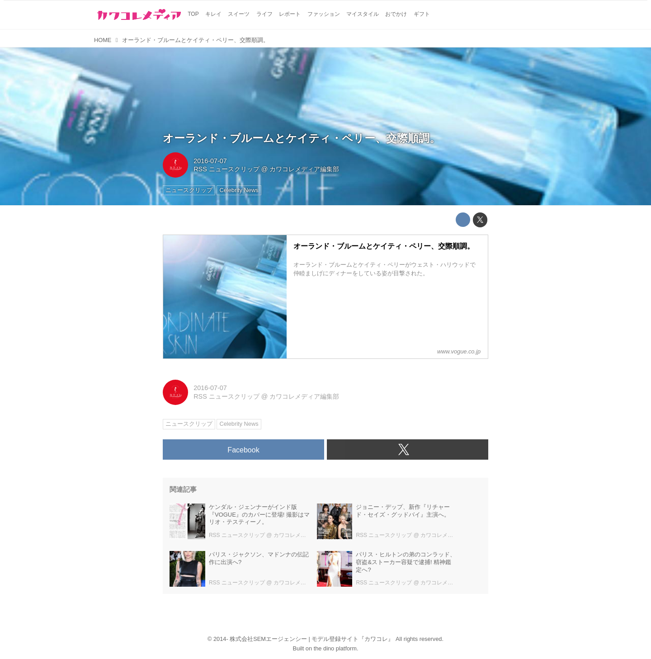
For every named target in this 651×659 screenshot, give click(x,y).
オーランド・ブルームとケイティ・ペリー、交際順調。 (301, 138)
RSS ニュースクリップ (226, 169)
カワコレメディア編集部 (304, 169)
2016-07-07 (210, 161)
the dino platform (335, 648)
